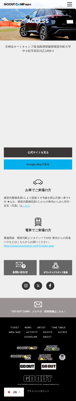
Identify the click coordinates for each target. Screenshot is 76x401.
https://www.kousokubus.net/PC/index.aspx (29, 245)
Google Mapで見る (38, 164)
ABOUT (47, 337)
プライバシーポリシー (38, 391)
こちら (26, 205)
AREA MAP (15, 332)
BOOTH (47, 332)
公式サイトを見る (38, 152)
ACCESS (62, 332)
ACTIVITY (32, 332)
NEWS (28, 328)
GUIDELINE (30, 337)
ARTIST (41, 328)
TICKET (14, 328)
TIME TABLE (58, 328)
